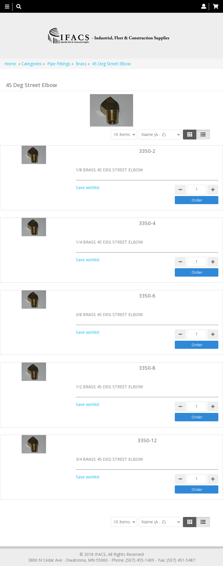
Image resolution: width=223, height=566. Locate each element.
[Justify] (203, 134)
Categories (31, 63)
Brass (81, 63)
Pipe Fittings (58, 63)
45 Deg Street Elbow (111, 63)
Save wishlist (88, 187)
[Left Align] (190, 134)
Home (10, 63)
